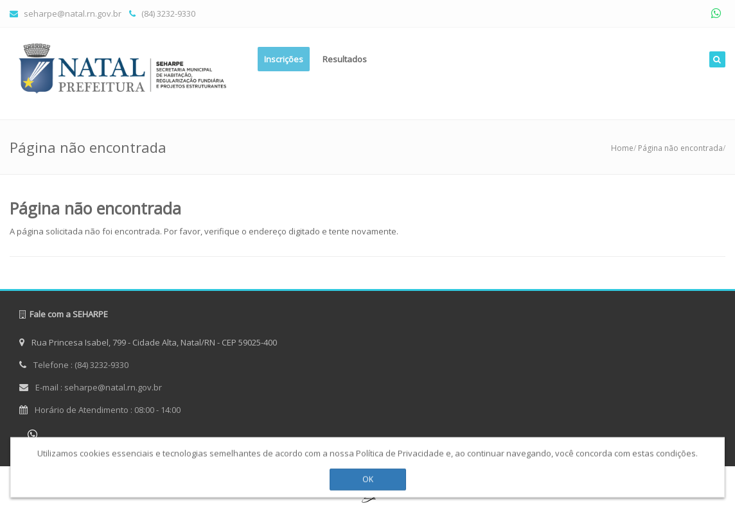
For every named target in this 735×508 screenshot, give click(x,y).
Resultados (345, 59)
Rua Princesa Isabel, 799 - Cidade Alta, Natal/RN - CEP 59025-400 (148, 342)
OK (367, 476)
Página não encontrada (680, 148)
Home (622, 148)
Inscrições (283, 59)
